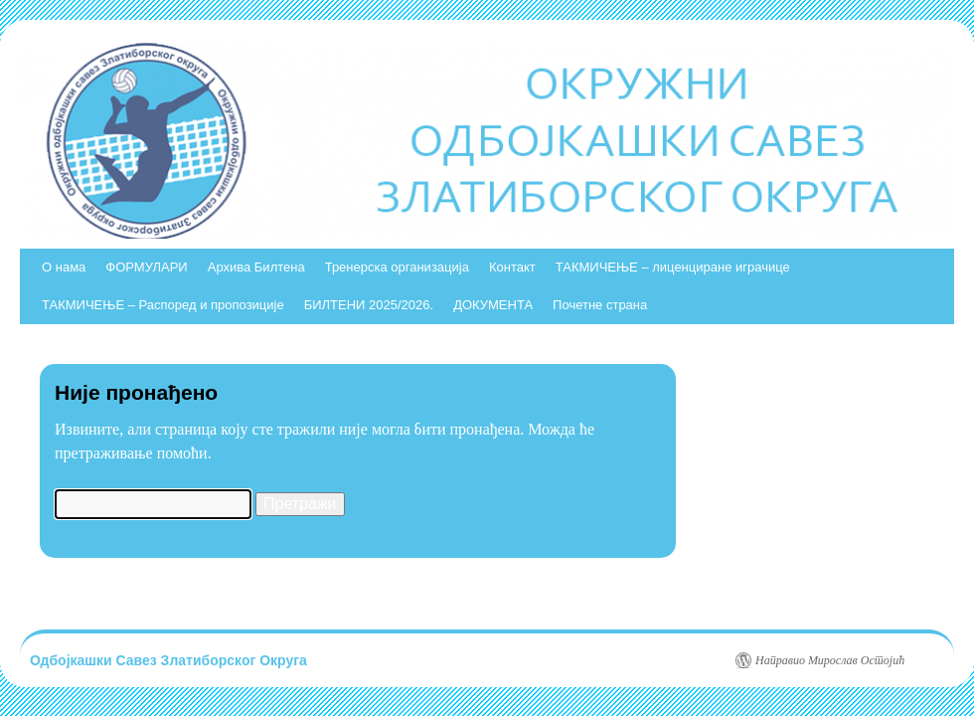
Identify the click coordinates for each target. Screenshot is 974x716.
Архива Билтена (256, 267)
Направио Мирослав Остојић (829, 660)
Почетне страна (600, 304)
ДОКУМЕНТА (493, 304)
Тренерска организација (397, 267)
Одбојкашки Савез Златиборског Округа (168, 660)
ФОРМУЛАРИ (146, 267)
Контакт (512, 267)
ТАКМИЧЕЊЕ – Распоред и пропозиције (163, 304)
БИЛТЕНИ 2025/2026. (368, 304)
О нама (63, 267)
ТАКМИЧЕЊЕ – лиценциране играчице (673, 267)
